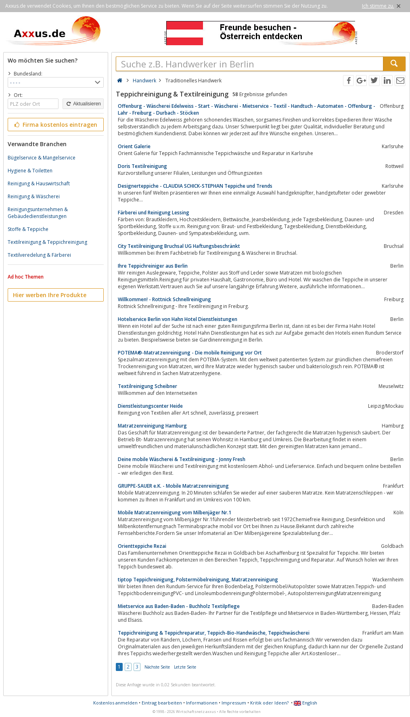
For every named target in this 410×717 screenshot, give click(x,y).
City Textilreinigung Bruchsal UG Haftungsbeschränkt (179, 246)
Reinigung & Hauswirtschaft (39, 183)
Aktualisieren (83, 104)
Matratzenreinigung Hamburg (152, 425)
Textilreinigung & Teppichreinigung (47, 242)
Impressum (234, 703)
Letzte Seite (185, 667)
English (305, 703)
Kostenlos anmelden (115, 703)
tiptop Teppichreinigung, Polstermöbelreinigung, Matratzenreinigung (198, 579)
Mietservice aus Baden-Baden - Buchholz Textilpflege (179, 606)
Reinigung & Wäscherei (34, 196)
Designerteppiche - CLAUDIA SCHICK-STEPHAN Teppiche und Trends (195, 185)
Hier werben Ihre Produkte (49, 295)
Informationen (202, 703)
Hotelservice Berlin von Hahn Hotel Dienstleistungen (177, 319)
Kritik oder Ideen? (269, 703)
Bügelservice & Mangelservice (41, 157)
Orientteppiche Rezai (142, 546)
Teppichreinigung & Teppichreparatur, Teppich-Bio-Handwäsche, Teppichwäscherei (214, 632)
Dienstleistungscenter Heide (150, 406)
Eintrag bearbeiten (162, 703)
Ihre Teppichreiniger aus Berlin (153, 265)
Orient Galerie (134, 146)
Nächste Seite (157, 667)
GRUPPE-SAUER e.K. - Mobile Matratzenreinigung (173, 485)
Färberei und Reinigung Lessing (153, 212)
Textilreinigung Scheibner (147, 386)
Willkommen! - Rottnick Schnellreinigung (164, 299)
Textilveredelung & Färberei (39, 255)
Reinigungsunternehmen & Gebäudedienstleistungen (38, 213)
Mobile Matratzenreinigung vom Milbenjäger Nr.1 (174, 512)
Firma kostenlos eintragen (55, 124)
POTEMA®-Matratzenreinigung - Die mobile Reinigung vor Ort (190, 352)
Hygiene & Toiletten (30, 170)
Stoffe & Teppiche (28, 229)
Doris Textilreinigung (142, 166)
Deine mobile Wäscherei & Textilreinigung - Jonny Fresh (181, 459)
